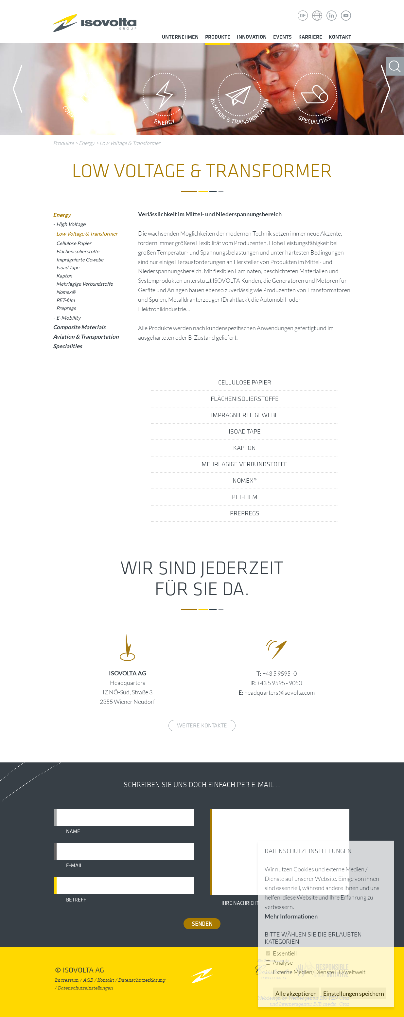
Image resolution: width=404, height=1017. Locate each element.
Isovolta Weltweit (317, 11)
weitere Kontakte (202, 725)
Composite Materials (89, 100)
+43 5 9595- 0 (279, 673)
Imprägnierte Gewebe (244, 415)
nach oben (202, 975)
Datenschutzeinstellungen (85, 988)
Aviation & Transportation (239, 100)
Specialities (315, 100)
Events (282, 37)
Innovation (252, 37)
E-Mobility (68, 317)
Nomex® (245, 481)
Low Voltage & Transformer (129, 143)
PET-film (244, 497)
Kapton (244, 448)
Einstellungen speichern (353, 993)
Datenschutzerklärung (141, 980)
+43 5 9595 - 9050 (279, 683)
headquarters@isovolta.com (279, 692)
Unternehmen (180, 37)
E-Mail (74, 865)
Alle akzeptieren (296, 993)
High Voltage (70, 224)
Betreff (76, 900)
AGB (88, 980)
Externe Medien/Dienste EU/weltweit (319, 971)
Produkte (217, 37)
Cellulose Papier (244, 382)
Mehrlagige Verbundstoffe (245, 464)
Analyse (283, 962)
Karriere (310, 37)
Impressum (67, 980)
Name (73, 831)
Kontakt (340, 37)
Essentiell (285, 953)
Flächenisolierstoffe (245, 399)
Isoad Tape (245, 432)
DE (303, 15)
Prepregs (244, 513)
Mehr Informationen (291, 916)
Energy (164, 100)
